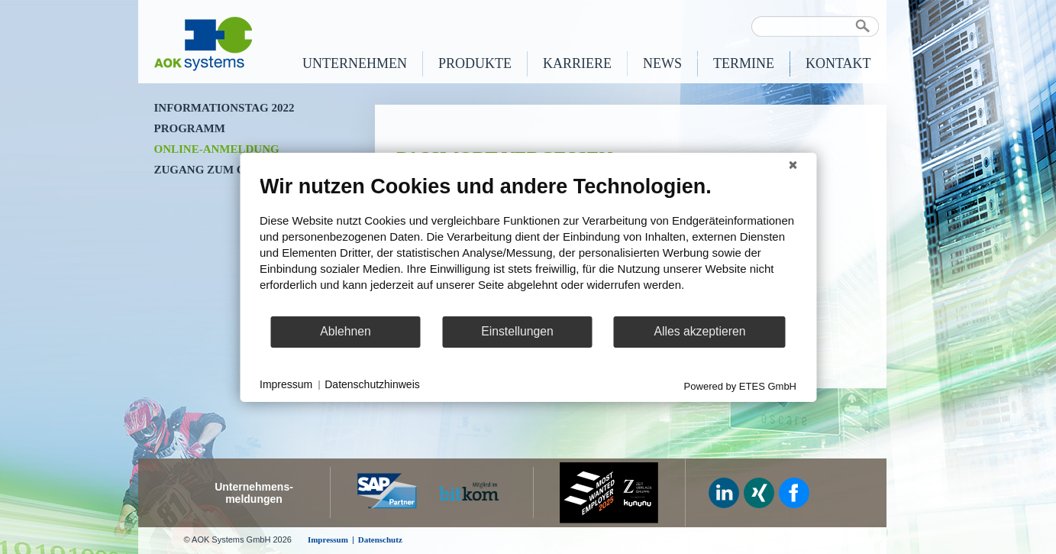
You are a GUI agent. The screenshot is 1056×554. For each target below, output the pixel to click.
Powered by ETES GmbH (740, 385)
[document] (528, 244)
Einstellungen (517, 331)
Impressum (286, 384)
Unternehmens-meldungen (254, 493)
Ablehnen (345, 331)
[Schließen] (792, 164)
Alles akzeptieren (699, 331)
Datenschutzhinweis (372, 384)
